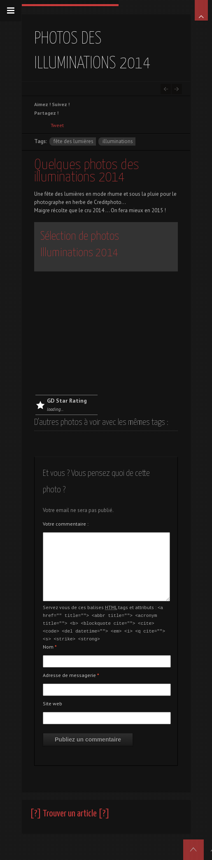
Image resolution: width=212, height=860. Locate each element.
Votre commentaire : (66, 524)
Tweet (57, 125)
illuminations (118, 141)
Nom (50, 645)
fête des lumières (73, 141)
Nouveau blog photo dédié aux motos (177, 89)
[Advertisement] (106, 333)
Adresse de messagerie (71, 673)
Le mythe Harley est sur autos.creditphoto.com (166, 89)
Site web (52, 701)
